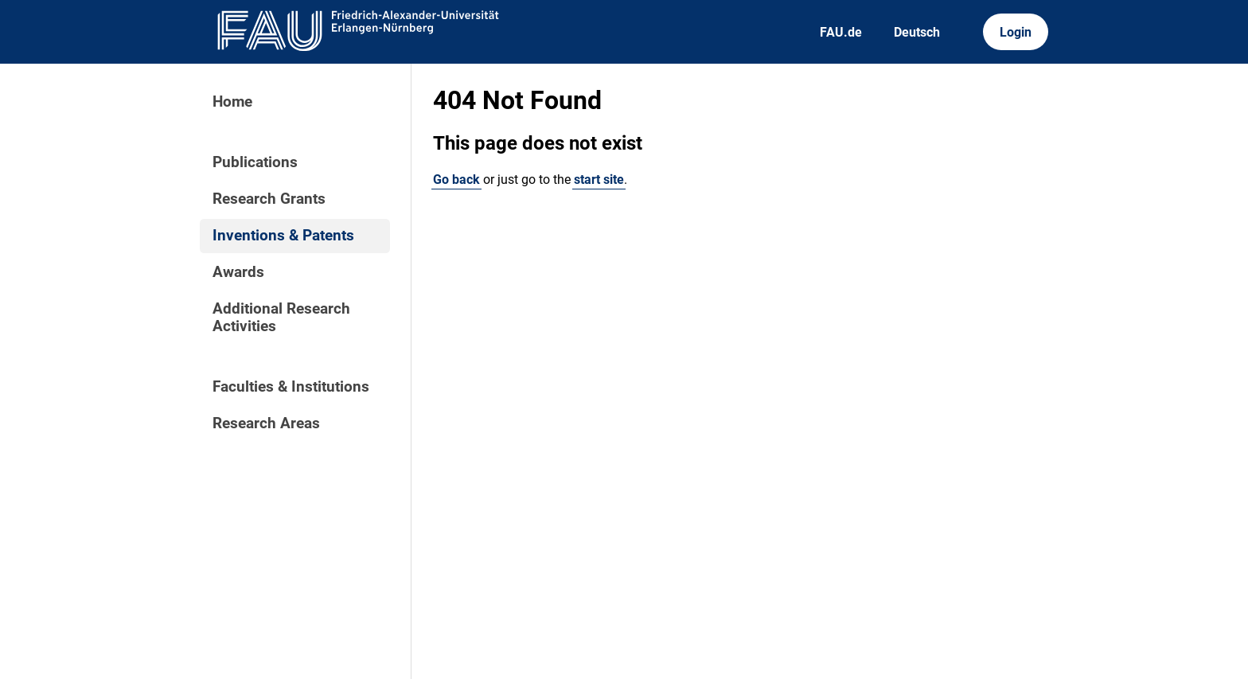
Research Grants (269, 199)
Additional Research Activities (281, 317)
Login (1016, 32)
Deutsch (917, 32)
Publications (255, 162)
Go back (456, 179)
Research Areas (266, 423)
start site (599, 179)
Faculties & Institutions (291, 387)
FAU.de (841, 32)
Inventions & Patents (283, 235)
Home (232, 102)
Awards (238, 272)
